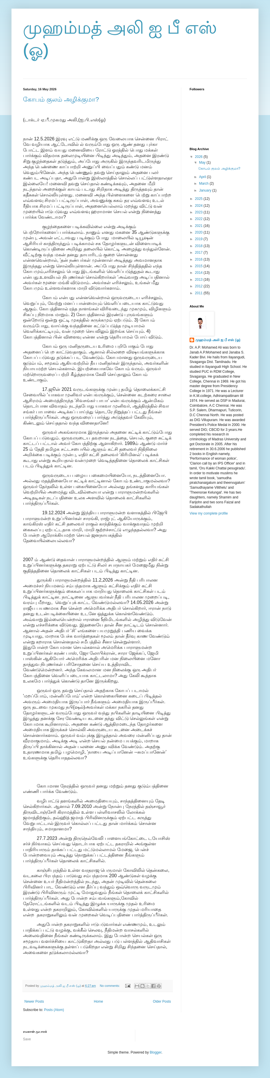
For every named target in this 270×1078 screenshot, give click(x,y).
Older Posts (162, 1001)
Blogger (155, 1052)
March (204, 183)
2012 (199, 286)
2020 (199, 232)
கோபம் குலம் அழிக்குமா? (61, 99)
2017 (199, 253)
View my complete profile (209, 513)
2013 (199, 280)
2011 (199, 293)
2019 (199, 239)
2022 (199, 219)
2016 (199, 259)
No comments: (110, 985)
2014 (199, 273)
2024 (199, 206)
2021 (199, 226)
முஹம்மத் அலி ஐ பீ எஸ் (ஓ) (217, 340)
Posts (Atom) (54, 1010)
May (203, 162)
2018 (199, 246)
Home (98, 1001)
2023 (199, 212)
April (203, 177)
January (205, 190)
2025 (199, 199)
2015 (199, 266)
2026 (199, 157)
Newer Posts (34, 1001)
